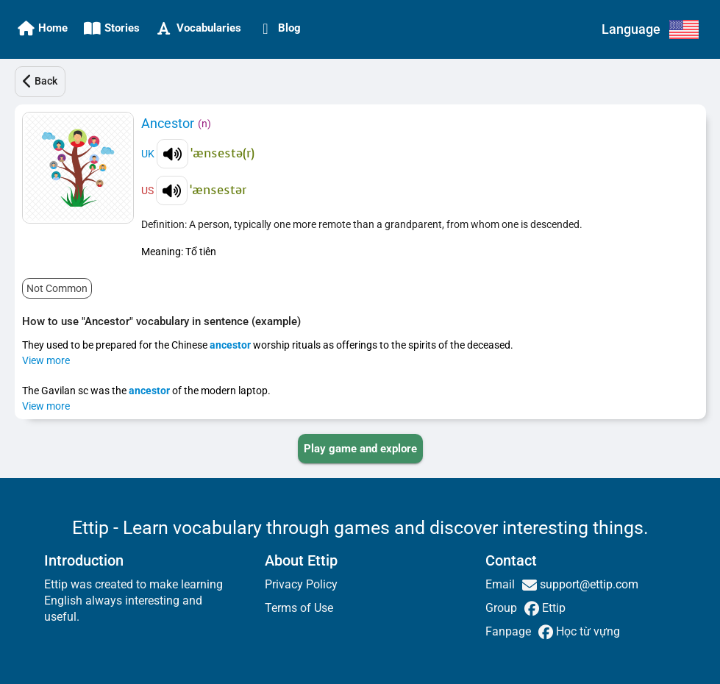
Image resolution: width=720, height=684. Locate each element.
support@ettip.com (587, 584)
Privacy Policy (301, 584)
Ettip (552, 608)
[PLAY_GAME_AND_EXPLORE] (360, 448)
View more (46, 360)
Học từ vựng (586, 631)
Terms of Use (299, 608)
